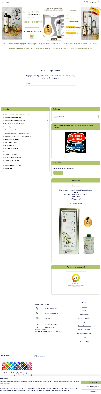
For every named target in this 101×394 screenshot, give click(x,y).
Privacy (6, 151)
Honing (95, 44)
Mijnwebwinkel (71, 390)
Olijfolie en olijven (57, 44)
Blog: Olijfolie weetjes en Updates (26, 124)
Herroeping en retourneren (84, 333)
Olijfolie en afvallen (23, 48)
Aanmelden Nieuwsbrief (84, 318)
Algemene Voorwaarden (11, 148)
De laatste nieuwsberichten (12, 139)
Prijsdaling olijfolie (20, 44)
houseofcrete (40, 356)
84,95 (81, 203)
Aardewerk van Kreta (70, 44)
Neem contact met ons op (12, 142)
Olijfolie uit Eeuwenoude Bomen (40, 48)
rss (47, 390)
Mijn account (94, 2)
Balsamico (12, 48)
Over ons (84, 307)
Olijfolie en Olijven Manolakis (26, 117)
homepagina (55, 78)
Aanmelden (58, 173)
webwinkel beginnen (54, 390)
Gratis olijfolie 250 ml (84, 44)
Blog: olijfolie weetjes (77, 48)
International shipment (11, 154)
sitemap (44, 390)
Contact (66, 48)
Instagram (88, 48)
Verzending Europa (84, 341)
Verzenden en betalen (11, 145)
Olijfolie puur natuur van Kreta (26, 165)
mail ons (47, 318)
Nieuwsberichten (84, 314)
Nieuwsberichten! (8, 44)
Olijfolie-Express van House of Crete (26, 120)
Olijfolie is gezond (57, 48)
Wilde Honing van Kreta (26, 130)
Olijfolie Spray (8, 168)
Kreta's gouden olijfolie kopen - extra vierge (17, 114)
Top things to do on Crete (12, 160)
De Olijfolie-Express (44, 44)
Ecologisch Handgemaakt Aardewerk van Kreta (26, 136)
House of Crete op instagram (13, 157)
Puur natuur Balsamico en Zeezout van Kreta (26, 133)
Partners (84, 337)
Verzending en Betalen (84, 329)
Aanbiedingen (32, 44)
